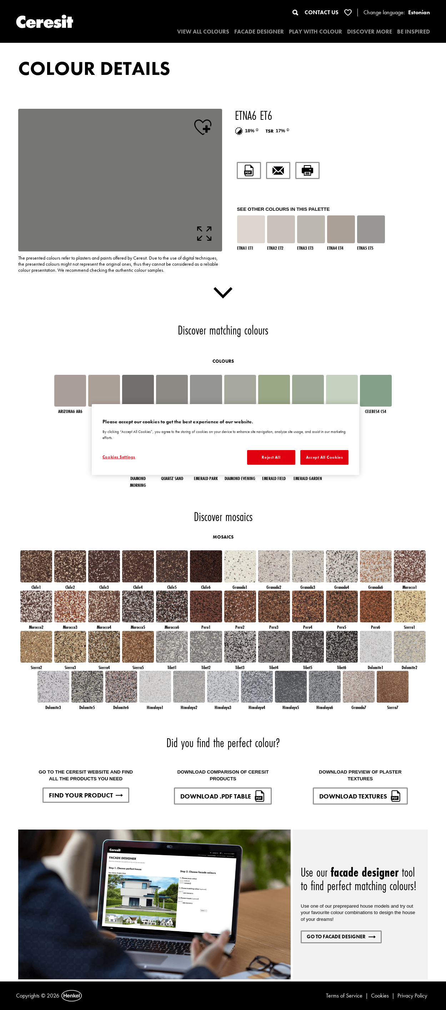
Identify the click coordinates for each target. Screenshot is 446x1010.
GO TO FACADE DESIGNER (341, 937)
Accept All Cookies (324, 457)
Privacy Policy (412, 995)
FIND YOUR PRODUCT (86, 795)
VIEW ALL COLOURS (203, 31)
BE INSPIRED (413, 31)
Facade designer (259, 31)
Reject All (271, 457)
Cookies (380, 995)
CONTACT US (322, 12)
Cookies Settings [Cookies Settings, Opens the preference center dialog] (118, 456)
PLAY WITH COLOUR (315, 31)
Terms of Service (344, 995)
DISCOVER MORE (369, 31)
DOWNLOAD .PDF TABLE (222, 796)
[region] (225, 439)
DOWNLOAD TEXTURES (360, 796)
